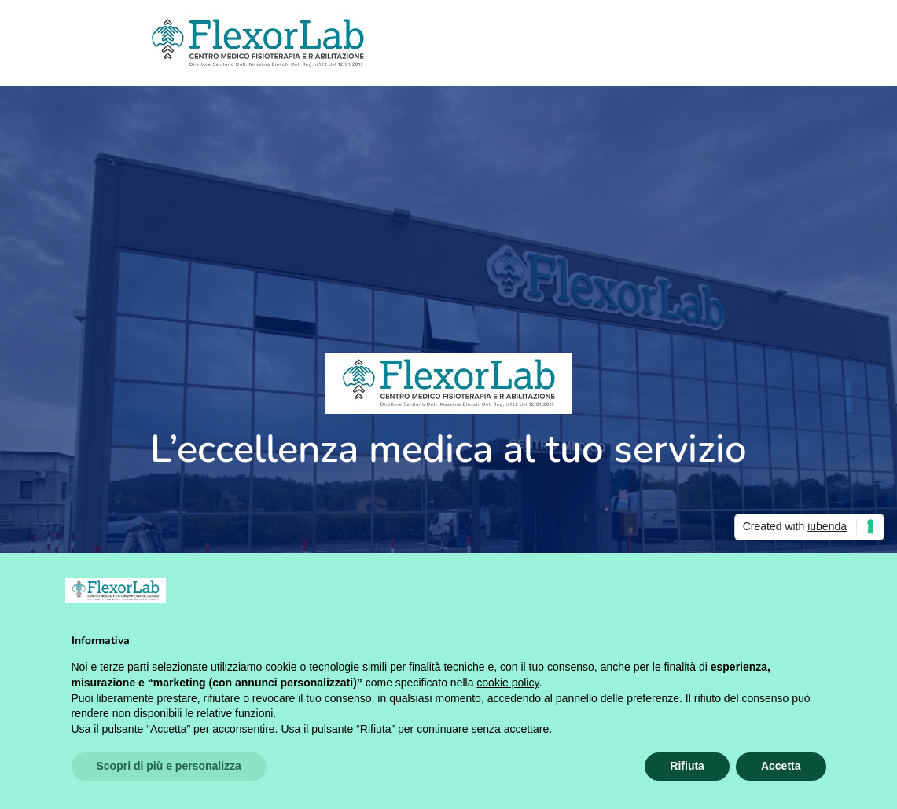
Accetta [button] (781, 766)
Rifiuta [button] (687, 766)
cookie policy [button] (507, 682)
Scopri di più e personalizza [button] (169, 766)
